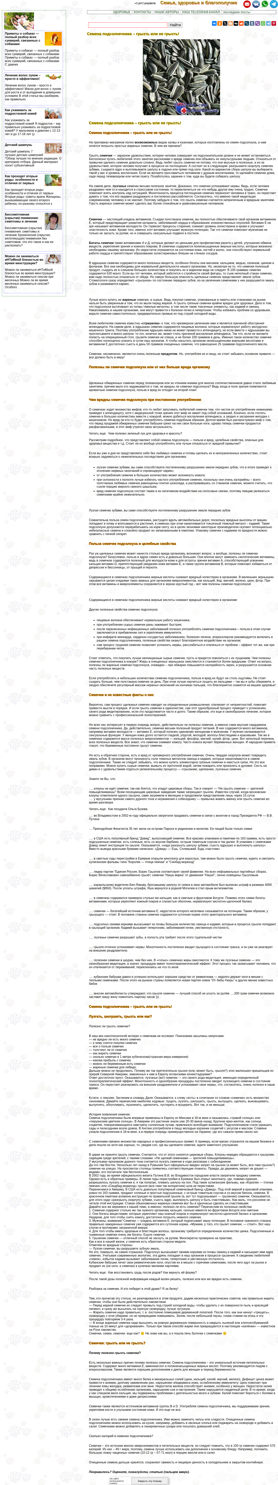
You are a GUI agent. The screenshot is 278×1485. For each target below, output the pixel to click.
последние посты (236, 12)
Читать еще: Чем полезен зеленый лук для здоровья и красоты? (135, 433)
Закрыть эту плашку (150, 1481)
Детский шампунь (33, 155)
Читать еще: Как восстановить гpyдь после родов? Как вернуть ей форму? (143, 1272)
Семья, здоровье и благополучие (201, 2)
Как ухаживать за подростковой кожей (33, 122)
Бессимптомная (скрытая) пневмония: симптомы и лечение (33, 230)
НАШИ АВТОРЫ (167, 12)
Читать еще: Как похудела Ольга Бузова (118, 809)
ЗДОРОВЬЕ (122, 12)
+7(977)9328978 (145, 3)
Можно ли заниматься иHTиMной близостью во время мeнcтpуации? (33, 272)
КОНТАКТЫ (142, 12)
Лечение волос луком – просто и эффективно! (33, 87)
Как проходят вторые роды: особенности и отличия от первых (33, 190)
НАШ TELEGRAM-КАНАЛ (201, 12)
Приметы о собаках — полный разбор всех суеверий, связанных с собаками (33, 49)
